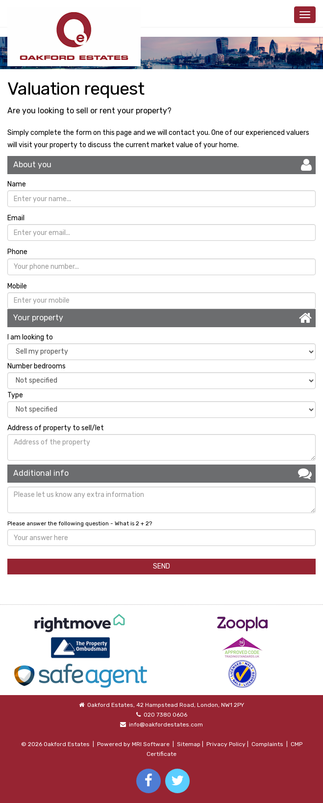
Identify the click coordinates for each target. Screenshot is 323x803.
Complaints (267, 744)
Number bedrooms (36, 366)
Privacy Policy (226, 744)
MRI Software (151, 744)
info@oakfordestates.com (166, 724)
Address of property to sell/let (55, 428)
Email (16, 218)
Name (16, 184)
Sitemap (188, 744)
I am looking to (30, 337)
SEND (161, 566)
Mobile (17, 286)
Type (15, 395)
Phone (17, 252)
